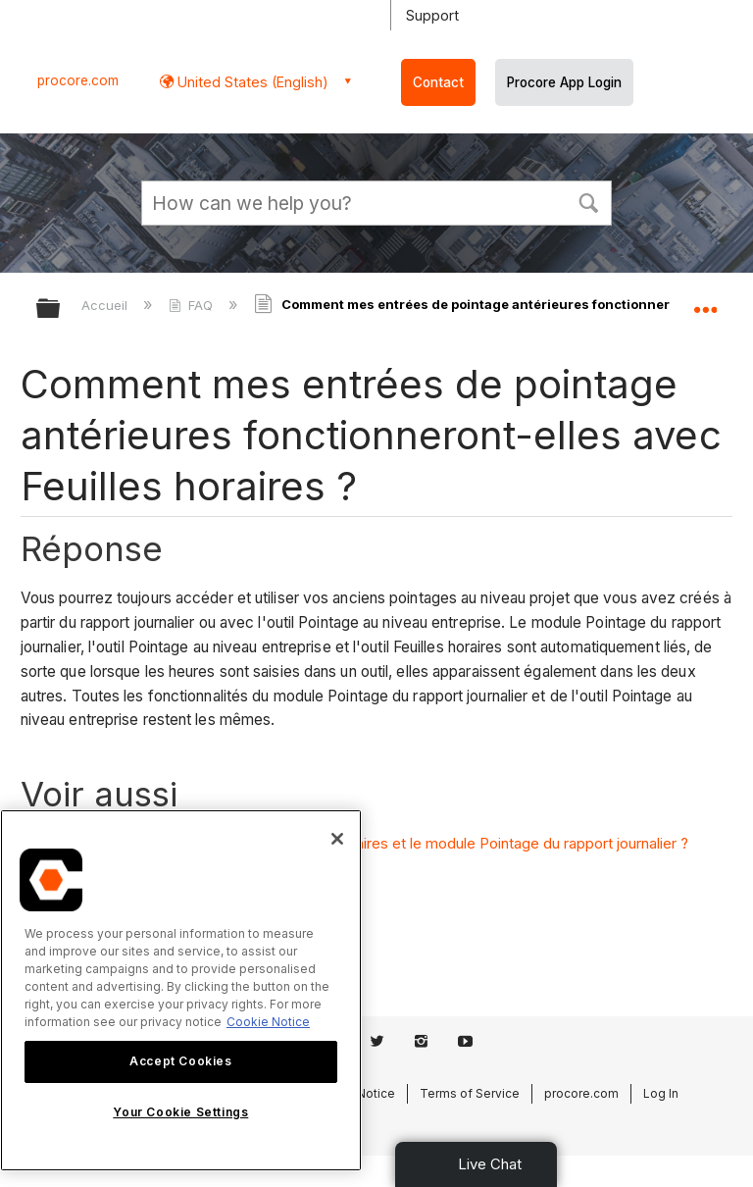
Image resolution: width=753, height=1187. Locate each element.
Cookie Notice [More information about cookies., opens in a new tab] (268, 1021)
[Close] (337, 838)
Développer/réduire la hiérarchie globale (61, 309)
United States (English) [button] (251, 82)
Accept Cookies (180, 1061)
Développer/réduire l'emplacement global (705, 302)
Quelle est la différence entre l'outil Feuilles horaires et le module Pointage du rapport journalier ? (364, 843)
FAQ (193, 305)
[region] (181, 990)
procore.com (78, 80)
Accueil (106, 305)
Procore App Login (564, 82)
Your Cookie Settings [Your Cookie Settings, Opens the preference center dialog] (180, 1112)
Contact (438, 82)
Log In (660, 1093)
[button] (588, 201)
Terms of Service (470, 1093)
